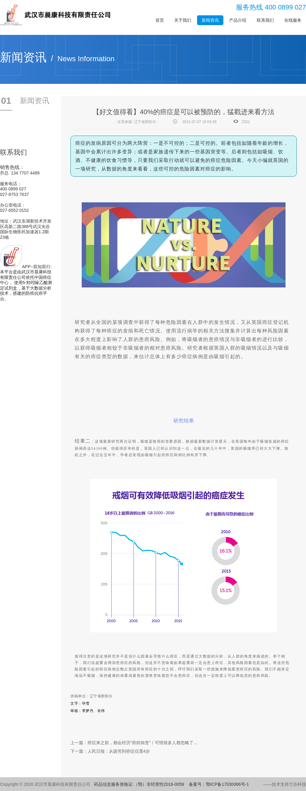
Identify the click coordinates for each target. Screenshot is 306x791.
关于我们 (182, 20)
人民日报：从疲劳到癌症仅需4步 (119, 751)
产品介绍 (237, 20)
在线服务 (292, 20)
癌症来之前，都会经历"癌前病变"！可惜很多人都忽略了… (143, 742)
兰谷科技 (297, 784)
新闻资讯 (210, 20)
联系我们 (265, 20)
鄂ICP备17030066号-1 (227, 784)
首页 (159, 20)
